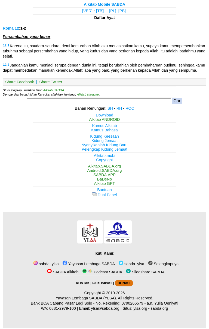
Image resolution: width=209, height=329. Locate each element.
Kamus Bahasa (104, 130)
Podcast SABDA (102, 272)
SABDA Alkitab (62, 272)
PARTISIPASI (102, 283)
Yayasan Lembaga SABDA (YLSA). (86, 298)
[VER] (87, 11)
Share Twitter (50, 82)
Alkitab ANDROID (104, 119)
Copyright (104, 160)
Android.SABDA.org (104, 170)
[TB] (100, 11)
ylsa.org (140, 308)
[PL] (112, 11)
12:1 (6, 45)
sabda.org (159, 308)
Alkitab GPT (104, 183)
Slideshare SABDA (145, 272)
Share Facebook (19, 82)
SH (110, 108)
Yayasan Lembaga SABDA (89, 264)
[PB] (122, 11)
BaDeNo (104, 179)
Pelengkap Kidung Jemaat (104, 149)
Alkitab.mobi (104, 155)
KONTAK (83, 283)
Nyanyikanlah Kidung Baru (104, 145)
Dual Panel (104, 195)
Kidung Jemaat (104, 140)
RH (119, 108)
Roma (8, 28)
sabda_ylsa (46, 264)
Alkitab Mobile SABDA (104, 4)
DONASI (124, 283)
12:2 (6, 64)
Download (104, 115)
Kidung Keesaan (104, 136)
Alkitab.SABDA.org (104, 166)
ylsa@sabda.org (105, 308)
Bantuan (104, 190)
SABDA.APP (104, 175)
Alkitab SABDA (53, 90)
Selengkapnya (163, 264)
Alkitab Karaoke (88, 94)
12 (17, 28)
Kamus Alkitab (104, 126)
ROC (129, 108)
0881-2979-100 (62, 308)
